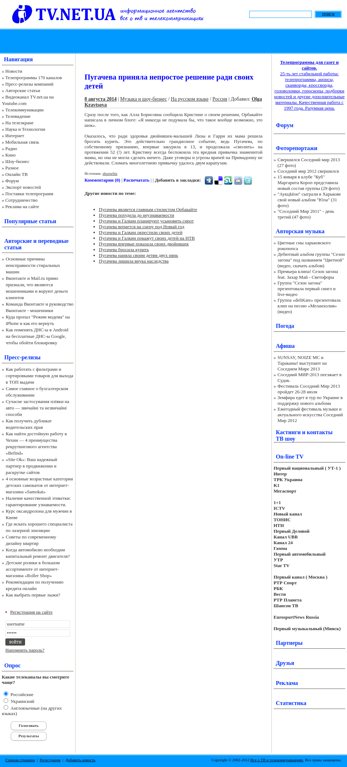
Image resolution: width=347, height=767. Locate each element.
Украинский (21, 701)
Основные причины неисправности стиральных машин (33, 265)
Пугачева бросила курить (124, 249)
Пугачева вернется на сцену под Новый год (141, 226)
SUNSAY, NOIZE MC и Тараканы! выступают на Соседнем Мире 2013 (302, 363)
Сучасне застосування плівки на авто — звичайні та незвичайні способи (37, 408)
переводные (53, 241)
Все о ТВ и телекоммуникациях (276, 760)
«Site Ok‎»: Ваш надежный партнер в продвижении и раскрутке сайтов (31, 466)
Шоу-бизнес (17, 161)
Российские (21, 694)
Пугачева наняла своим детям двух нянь (138, 255)
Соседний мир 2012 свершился (308, 171)
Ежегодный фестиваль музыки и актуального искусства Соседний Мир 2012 (310, 414)
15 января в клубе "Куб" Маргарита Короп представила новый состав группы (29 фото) (309, 182)
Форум (12, 180)
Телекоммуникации (24, 109)
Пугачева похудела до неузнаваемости (136, 215)
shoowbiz (109, 173)
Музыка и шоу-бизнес (143, 99)
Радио (11, 148)
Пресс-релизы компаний (29, 84)
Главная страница (20, 760)
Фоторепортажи (296, 148)
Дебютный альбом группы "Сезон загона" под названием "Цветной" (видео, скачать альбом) (311, 259)
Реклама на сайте (22, 206)
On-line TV (290, 457)
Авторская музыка (300, 231)
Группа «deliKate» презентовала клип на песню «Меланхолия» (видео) (309, 305)
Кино (10, 155)
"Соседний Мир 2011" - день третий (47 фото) (306, 214)
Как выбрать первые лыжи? (33, 595)
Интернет (14, 135)
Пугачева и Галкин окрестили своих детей (140, 232)
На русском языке (189, 99)
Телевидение (18, 116)
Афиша (285, 346)
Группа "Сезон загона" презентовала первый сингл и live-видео (307, 288)
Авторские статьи (22, 90)
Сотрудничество (21, 200)
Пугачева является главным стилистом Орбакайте (148, 209)
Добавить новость (80, 760)
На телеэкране (19, 122)
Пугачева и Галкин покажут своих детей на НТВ (147, 238)
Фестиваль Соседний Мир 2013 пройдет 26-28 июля (309, 388)
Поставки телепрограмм (29, 193)
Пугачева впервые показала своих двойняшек (144, 243)
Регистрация (50, 760)
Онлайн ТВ (16, 174)
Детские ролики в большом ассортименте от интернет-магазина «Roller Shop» (33, 569)
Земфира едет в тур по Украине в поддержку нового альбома (310, 400)
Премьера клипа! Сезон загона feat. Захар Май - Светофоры (308, 274)
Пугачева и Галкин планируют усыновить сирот (146, 221)
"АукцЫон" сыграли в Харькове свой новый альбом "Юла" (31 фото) (309, 199)
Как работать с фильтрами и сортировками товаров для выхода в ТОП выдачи (39, 375)
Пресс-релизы (22, 357)
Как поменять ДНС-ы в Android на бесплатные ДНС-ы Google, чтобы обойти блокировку (37, 336)
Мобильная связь (22, 142)
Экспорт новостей (23, 187)
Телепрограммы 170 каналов (33, 77)
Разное (12, 168)
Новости (13, 71)
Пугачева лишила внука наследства (134, 261)
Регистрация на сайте (31, 612)
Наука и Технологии (25, 129)
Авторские (18, 241)
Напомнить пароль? (24, 650)
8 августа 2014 (101, 99)
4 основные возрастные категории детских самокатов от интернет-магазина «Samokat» (39, 485)
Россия (219, 99)
